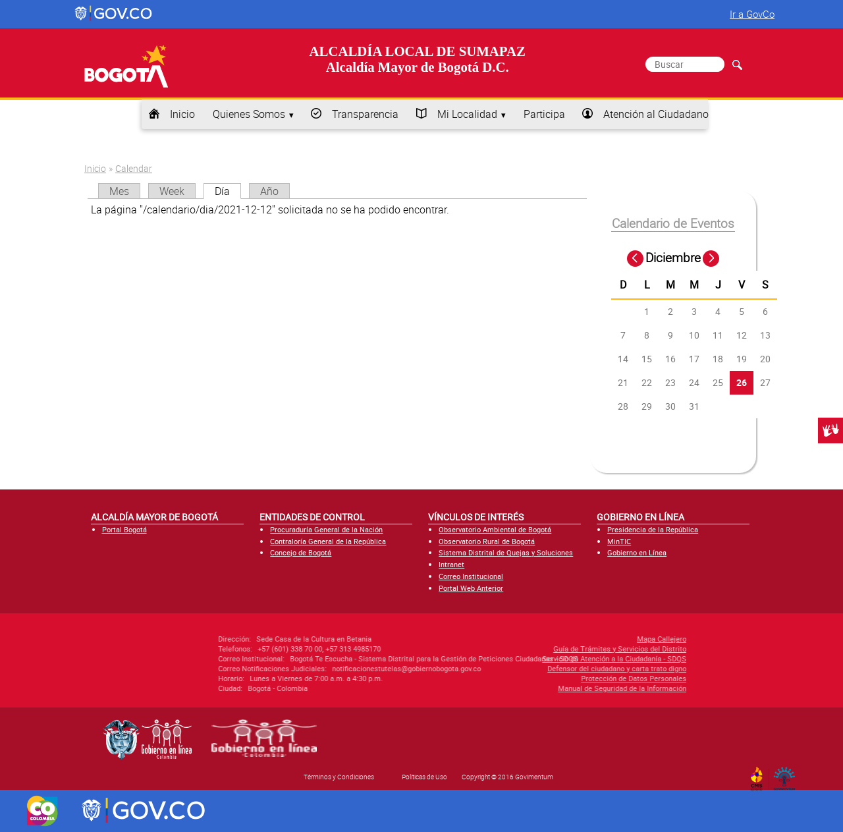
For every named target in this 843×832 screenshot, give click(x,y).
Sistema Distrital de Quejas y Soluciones (506, 552)
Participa (544, 114)
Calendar (133, 168)
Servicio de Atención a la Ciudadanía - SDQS (536, 658)
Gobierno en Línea (636, 552)
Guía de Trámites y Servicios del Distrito (542, 648)
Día (228, 191)
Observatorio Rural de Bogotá (487, 541)
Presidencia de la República (652, 529)
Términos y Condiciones (339, 776)
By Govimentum (787, 774)
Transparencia (365, 114)
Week (171, 191)
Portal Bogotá (124, 529)
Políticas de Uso (424, 776)
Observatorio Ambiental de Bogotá (495, 529)
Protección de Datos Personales (556, 678)
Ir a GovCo (752, 13)
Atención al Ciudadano (656, 114)
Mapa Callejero (584, 639)
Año (269, 191)
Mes (119, 191)
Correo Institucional (471, 576)
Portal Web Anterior (471, 588)
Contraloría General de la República (328, 541)
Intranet (451, 564)
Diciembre (673, 257)
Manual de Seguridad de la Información (544, 688)
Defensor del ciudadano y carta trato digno (539, 668)
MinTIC (619, 541)
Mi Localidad (467, 114)
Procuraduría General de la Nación (326, 529)
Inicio (182, 114)
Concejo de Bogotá (300, 552)
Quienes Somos (249, 114)
